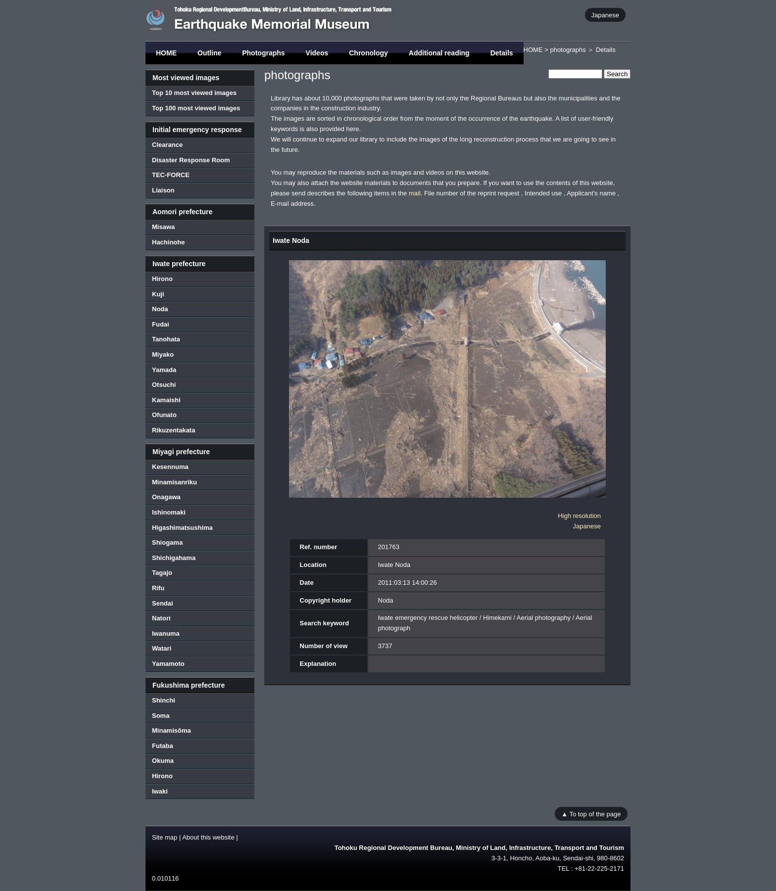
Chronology (368, 53)
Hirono (162, 278)
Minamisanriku (174, 482)
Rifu (158, 588)
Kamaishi (166, 400)
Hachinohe (168, 242)
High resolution (579, 515)
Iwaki (160, 791)
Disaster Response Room (191, 160)
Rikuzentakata (173, 430)
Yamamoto (168, 663)
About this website (208, 837)
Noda (160, 309)
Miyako (163, 354)
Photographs (263, 53)
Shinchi (163, 700)
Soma (160, 715)
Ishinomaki (169, 512)
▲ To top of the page (591, 813)
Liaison (163, 190)
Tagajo (162, 572)
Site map (164, 837)
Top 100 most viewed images (196, 108)
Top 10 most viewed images (194, 92)
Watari (161, 648)
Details (501, 53)
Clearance (167, 144)
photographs (567, 49)
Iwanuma (166, 633)
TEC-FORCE (171, 175)
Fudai (160, 324)
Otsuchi (164, 384)
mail (415, 193)
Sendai (162, 603)
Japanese (605, 14)
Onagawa (166, 497)
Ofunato (164, 415)
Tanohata (166, 339)
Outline (209, 53)
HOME (166, 53)
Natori (161, 618)
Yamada (164, 370)
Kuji (158, 294)
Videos (317, 53)
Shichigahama (173, 558)
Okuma (163, 760)
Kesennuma (170, 466)
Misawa (163, 227)
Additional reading (439, 53)
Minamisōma (171, 730)
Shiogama (167, 542)
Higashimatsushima (182, 527)
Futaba (162, 746)
